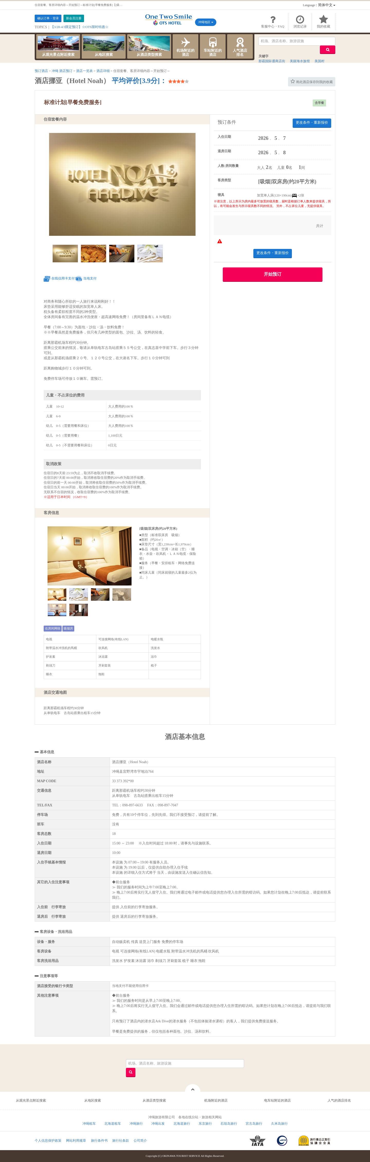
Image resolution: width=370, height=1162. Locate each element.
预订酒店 (41, 71)
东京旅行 (205, 1123)
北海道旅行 (181, 1123)
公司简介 (140, 1140)
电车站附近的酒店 (277, 1100)
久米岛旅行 (279, 1123)
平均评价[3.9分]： (139, 81)
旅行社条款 (120, 1140)
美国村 (319, 61)
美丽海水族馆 (300, 61)
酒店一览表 (84, 71)
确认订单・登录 (48, 18)
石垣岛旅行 (228, 1123)
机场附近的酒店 (185, 46)
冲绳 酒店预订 (62, 71)
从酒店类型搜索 (149, 46)
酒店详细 (103, 71)
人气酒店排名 (240, 46)
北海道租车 (112, 1123)
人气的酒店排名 (339, 1100)
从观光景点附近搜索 (58, 46)
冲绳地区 (205, 22)
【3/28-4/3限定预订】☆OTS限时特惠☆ (79, 27)
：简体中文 (319, 5)
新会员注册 (73, 18)
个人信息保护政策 (48, 1140)
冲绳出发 (158, 1123)
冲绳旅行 (136, 1123)
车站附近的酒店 (213, 46)
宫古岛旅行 (254, 1123)
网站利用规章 (76, 1140)
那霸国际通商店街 (271, 61)
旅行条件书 (99, 1140)
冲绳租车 (89, 1123)
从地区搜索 (103, 46)
